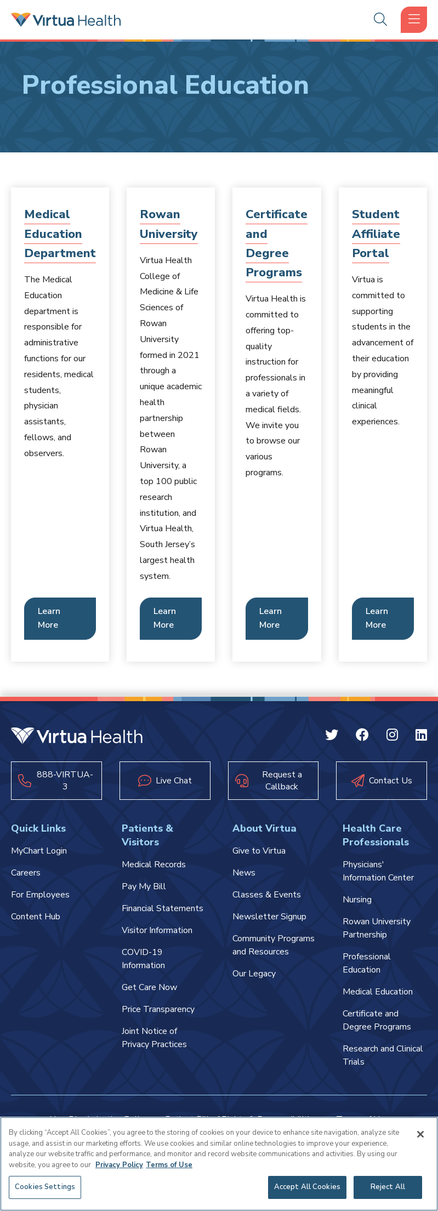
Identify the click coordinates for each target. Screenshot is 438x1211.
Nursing (357, 900)
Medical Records (154, 864)
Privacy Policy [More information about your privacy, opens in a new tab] (119, 1165)
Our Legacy (254, 974)
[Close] (420, 1134)
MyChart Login (39, 851)
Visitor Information (157, 930)
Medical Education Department (60, 233)
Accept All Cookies (307, 1187)
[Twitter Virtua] (331, 737)
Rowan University (169, 224)
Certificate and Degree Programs (277, 243)
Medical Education (378, 992)
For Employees (40, 895)
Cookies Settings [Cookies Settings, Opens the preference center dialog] (45, 1187)
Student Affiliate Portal (376, 233)
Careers (26, 873)
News (243, 873)
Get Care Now (149, 987)
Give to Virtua (259, 851)
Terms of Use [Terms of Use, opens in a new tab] (169, 1165)
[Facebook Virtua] (362, 737)
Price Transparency (158, 1009)
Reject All (388, 1187)
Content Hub (35, 917)
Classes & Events (266, 895)
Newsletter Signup (269, 917)
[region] (219, 1164)
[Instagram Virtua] (392, 737)
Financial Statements (162, 908)
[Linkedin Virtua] (421, 737)
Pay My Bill (144, 886)
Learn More (49, 618)
